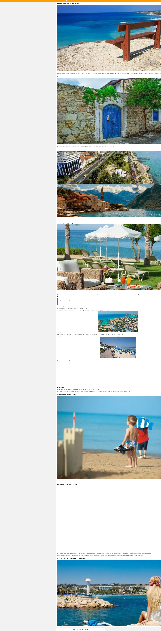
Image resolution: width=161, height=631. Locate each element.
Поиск (98, 0)
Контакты (86, 629)
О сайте (74, 629)
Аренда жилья (94, 0)
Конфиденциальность (80, 629)
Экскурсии (85, 0)
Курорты (76, 0)
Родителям (89, 0)
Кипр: (69, 0)
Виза (73, 0)
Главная (60, 0)
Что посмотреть (80, 0)
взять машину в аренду (82, 555)
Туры (71, 0)
